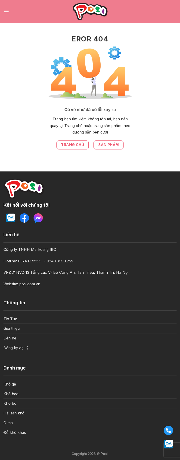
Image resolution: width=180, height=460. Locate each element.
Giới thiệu (11, 328)
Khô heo (11, 394)
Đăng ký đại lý (15, 347)
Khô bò (9, 403)
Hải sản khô (14, 413)
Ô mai (8, 422)
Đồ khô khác (14, 432)
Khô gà (9, 384)
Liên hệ (9, 338)
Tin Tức (10, 319)
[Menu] (6, 11)
